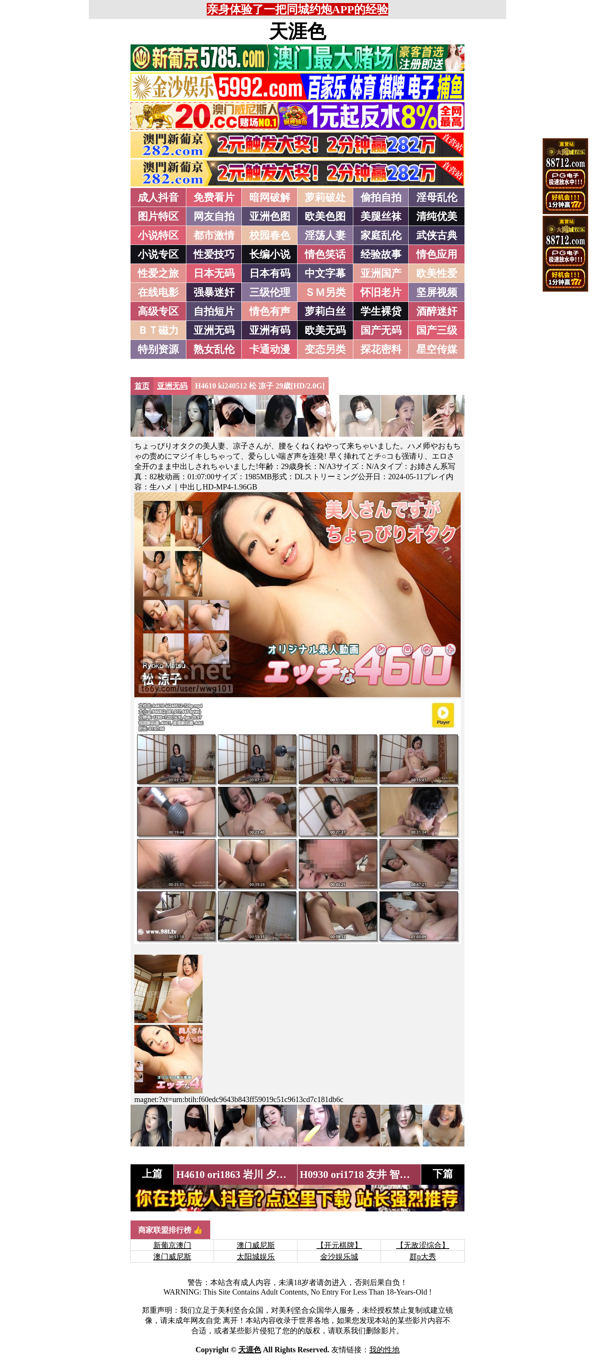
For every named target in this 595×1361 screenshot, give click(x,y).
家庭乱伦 (380, 235)
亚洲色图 (269, 216)
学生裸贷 (380, 311)
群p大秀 (422, 1256)
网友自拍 (214, 216)
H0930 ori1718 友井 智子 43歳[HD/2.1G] (389, 1174)
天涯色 (297, 31)
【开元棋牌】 (339, 1245)
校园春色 (269, 235)
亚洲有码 (269, 330)
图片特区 (158, 216)
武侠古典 (436, 235)
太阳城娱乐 (256, 1256)
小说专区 (158, 254)
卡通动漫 (269, 349)
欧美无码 (325, 330)
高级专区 (158, 311)
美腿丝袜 (380, 216)
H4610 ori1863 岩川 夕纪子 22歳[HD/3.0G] (270, 1174)
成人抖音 (158, 197)
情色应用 (436, 254)
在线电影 (158, 292)
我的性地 (384, 1349)
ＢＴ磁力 (158, 330)
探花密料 (380, 349)
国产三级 (436, 330)
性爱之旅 (158, 273)
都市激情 (214, 235)
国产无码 (380, 330)
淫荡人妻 (325, 235)
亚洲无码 (214, 330)
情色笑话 (325, 254)
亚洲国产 (380, 273)
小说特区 (158, 235)
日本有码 (269, 273)
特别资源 (158, 349)
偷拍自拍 (380, 197)
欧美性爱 (436, 273)
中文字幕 (325, 273)
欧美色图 (325, 216)
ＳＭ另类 (325, 292)
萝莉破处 (325, 197)
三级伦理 (269, 292)
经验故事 (380, 254)
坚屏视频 (436, 292)
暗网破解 (269, 197)
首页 (142, 386)
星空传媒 (436, 349)
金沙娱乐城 (339, 1256)
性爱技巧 (214, 254)
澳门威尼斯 (256, 1245)
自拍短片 (214, 311)
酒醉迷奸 (436, 311)
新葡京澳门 (172, 1245)
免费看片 (214, 197)
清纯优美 (436, 216)
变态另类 (325, 349)
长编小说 (269, 254)
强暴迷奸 (214, 292)
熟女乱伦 (214, 349)
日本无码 (214, 273)
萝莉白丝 (325, 311)
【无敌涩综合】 (422, 1245)
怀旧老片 (380, 292)
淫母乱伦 (436, 197)
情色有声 (269, 311)
